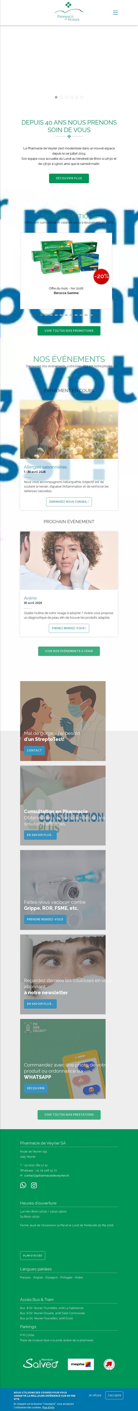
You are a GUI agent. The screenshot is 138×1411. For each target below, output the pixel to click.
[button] (41, 315)
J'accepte (114, 1395)
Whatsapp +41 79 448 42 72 (38, 1170)
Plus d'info (48, 1407)
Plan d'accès (32, 1255)
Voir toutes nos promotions (69, 330)
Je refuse (95, 1395)
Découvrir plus (69, 178)
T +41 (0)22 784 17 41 (34, 1165)
